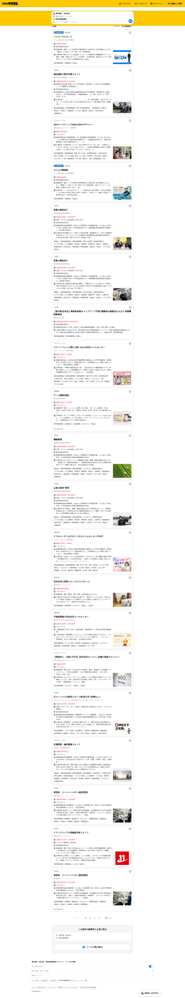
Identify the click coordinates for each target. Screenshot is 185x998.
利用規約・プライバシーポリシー (67, 987)
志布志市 (53, 980)
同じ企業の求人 (58, 428)
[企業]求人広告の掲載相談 (88, 987)
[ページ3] (95, 918)
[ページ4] (99, 918)
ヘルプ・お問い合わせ (39, 987)
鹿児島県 (44, 980)
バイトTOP (35, 980)
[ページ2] (90, 918)
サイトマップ (51, 987)
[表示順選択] (127, 26)
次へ (107, 918)
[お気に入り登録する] (130, 32)
